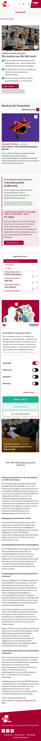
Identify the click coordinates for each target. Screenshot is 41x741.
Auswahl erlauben (20, 407)
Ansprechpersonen (7, 18)
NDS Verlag (31, 735)
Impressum (8, 735)
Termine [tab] (8, 268)
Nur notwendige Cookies (20, 414)
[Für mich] (35, 4)
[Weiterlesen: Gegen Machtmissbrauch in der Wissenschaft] (20, 427)
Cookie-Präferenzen (20, 737)
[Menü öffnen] (28, 4)
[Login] (24, 4)
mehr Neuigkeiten (30, 109)
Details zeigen (28, 392)
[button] (36, 47)
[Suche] (19, 4)
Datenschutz (20, 735)
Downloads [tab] (9, 265)
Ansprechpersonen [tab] (12, 261)
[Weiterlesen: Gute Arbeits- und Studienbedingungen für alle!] (20, 127)
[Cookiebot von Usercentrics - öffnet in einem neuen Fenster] (29, 325)
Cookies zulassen (20, 399)
